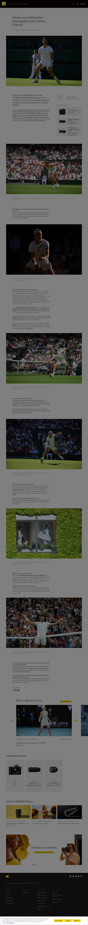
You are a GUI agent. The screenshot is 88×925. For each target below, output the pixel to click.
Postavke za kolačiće (59, 920)
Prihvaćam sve (76, 920)
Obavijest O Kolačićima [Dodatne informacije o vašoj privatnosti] (10, 922)
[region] (44, 920)
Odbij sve (68, 920)
